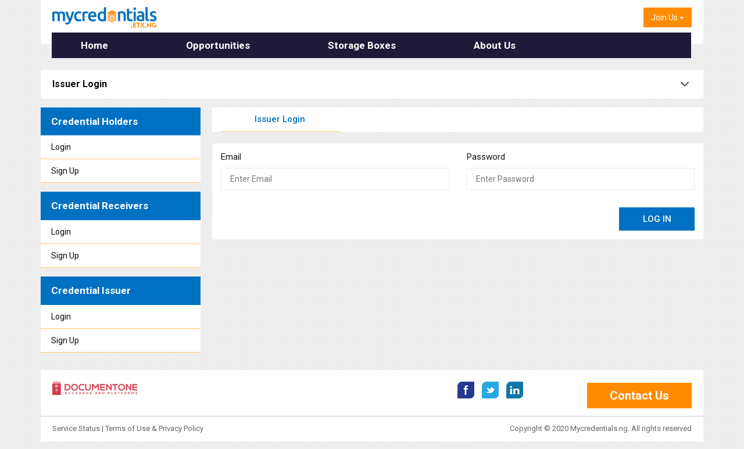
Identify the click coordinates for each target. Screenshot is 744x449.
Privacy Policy (181, 427)
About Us (495, 45)
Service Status (77, 427)
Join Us (667, 17)
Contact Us (639, 394)
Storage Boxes (362, 45)
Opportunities (218, 45)
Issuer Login (280, 119)
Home (94, 45)
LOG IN (657, 219)
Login (61, 147)
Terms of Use (127, 427)
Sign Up (65, 170)
